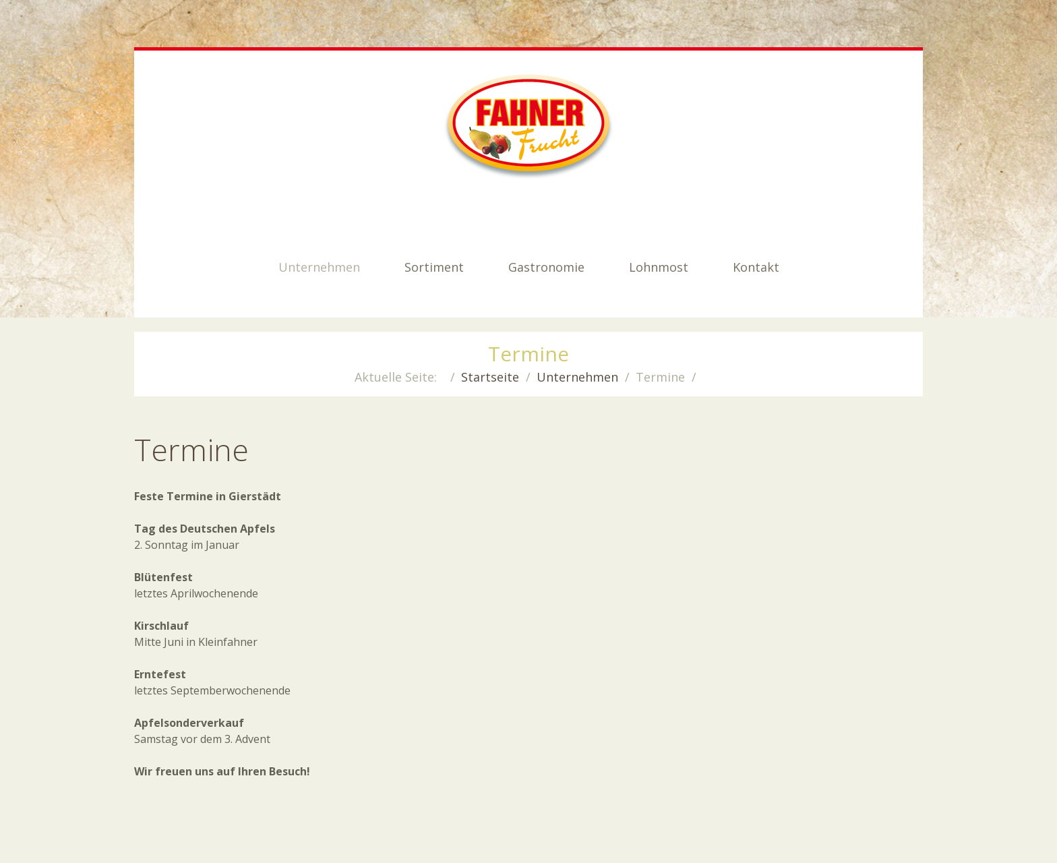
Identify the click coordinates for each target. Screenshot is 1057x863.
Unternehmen (577, 377)
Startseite (490, 377)
